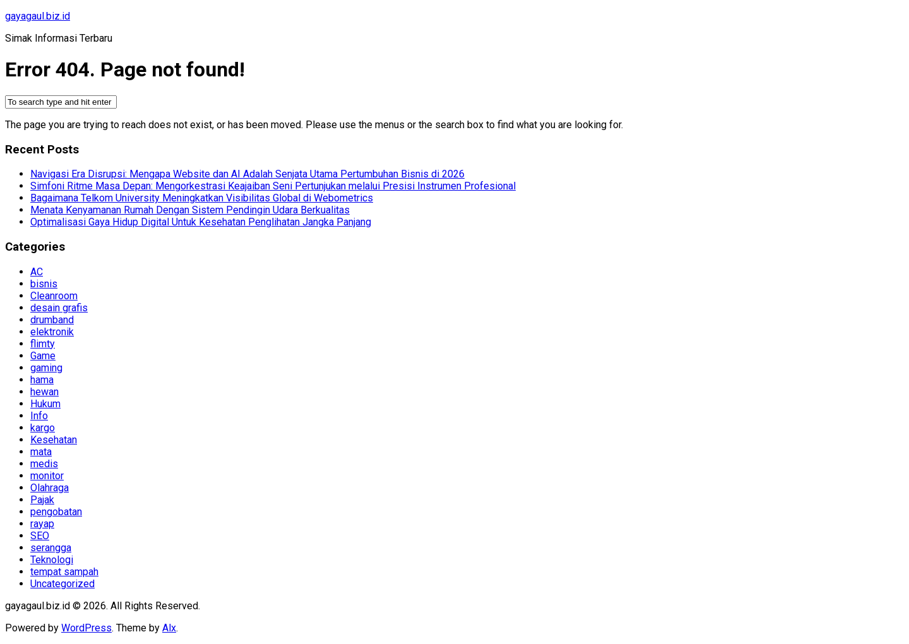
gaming (46, 368)
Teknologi (51, 560)
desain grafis (59, 308)
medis (44, 464)
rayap (42, 524)
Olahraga (49, 488)
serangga (50, 548)
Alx (169, 628)
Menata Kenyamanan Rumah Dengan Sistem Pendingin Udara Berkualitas (190, 210)
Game (43, 356)
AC (36, 272)
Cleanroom (54, 296)
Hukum (45, 404)
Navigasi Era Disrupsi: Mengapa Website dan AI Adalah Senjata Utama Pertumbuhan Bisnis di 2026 (247, 174)
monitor (47, 476)
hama (42, 380)
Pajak (42, 500)
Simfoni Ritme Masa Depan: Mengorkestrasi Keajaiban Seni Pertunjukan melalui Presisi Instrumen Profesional (273, 186)
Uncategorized (62, 584)
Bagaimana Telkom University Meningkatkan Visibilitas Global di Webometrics (201, 198)
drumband (52, 320)
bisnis (43, 284)
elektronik (52, 332)
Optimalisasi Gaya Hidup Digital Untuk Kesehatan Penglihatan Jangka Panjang (200, 222)
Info (39, 416)
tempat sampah (64, 572)
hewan (44, 392)
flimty (42, 344)
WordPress (86, 628)
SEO (39, 536)
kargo (42, 428)
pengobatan (56, 512)
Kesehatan (53, 440)
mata (41, 452)
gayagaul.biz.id (37, 16)
